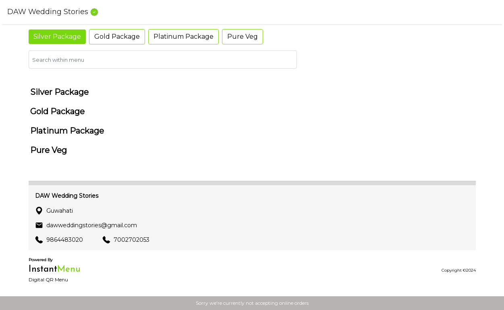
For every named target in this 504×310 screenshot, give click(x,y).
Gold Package (117, 36)
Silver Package (57, 36)
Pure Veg (242, 36)
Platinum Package (183, 36)
